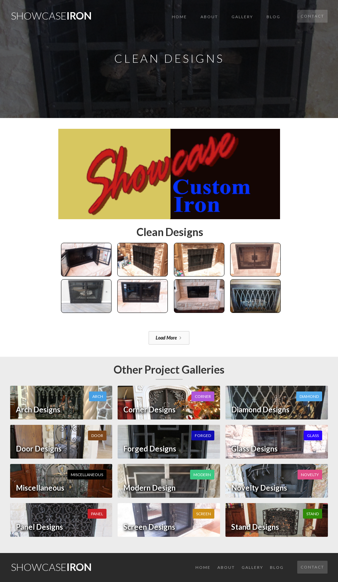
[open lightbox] (169, 168)
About (209, 16)
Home (179, 16)
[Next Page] (169, 338)
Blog (273, 16)
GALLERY (242, 16)
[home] (51, 14)
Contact (312, 16)
